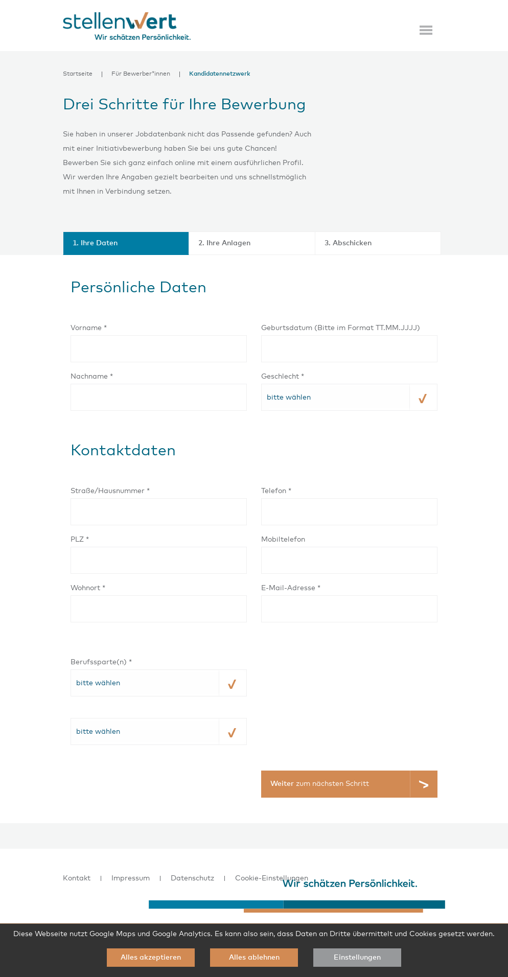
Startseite (78, 74)
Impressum (130, 878)
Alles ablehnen (254, 957)
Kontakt (76, 878)
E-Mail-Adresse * (290, 588)
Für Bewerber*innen (140, 74)
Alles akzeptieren (151, 957)
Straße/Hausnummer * (110, 491)
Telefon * (276, 491)
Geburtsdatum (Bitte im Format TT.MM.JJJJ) (340, 328)
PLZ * (80, 539)
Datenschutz (192, 878)
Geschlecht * (282, 376)
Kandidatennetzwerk (219, 74)
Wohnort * (88, 588)
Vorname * (89, 328)
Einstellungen (357, 957)
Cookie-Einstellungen (271, 878)
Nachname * (92, 376)
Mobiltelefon (283, 539)
